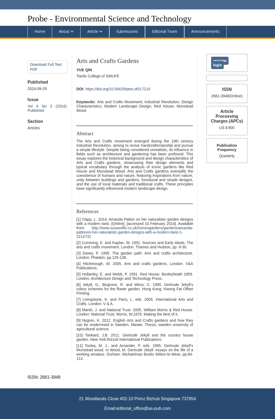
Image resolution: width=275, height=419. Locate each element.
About (64, 31)
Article (92, 31)
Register (220, 61)
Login (217, 65)
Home (39, 31)
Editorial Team (164, 31)
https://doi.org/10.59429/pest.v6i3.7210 (117, 89)
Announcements (205, 31)
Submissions (127, 31)
